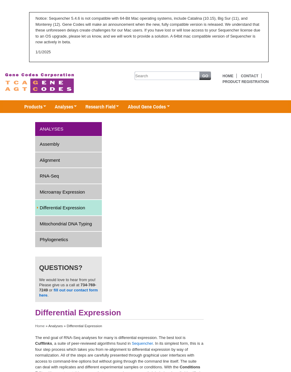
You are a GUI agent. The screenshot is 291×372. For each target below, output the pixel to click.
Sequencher (142, 343)
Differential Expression (62, 207)
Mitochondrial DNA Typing (66, 223)
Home (227, 76)
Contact (250, 76)
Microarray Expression (62, 191)
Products (32, 107)
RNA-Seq (49, 175)
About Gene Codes (146, 107)
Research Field (99, 107)
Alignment (50, 160)
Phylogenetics (54, 239)
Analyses (62, 107)
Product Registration (245, 82)
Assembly (49, 144)
